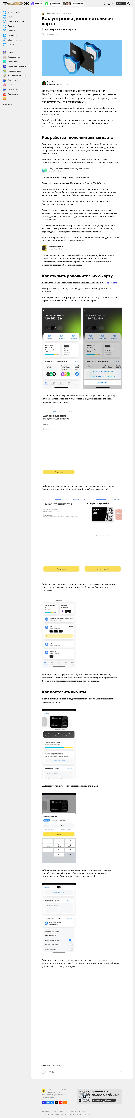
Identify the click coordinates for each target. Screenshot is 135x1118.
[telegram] (48, 1102)
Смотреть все (10, 104)
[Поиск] (105, 3)
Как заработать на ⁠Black (59, 247)
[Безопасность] (48, 14)
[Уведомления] (109, 3)
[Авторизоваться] (128, 3)
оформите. (112, 282)
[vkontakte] (52, 1102)
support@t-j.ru (55, 1092)
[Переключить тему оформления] (113, 3)
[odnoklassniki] (65, 1102)
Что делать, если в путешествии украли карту (69, 169)
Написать (120, 3)
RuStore (108, 1100)
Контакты (82, 1111)
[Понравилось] (50, 171)
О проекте (74, 1111)
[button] (113, 3)
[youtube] (60, 1102)
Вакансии (45, 1111)
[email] (44, 1102)
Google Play (98, 1100)
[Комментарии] (55, 171)
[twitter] (56, 1102)
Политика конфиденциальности (54, 1114)
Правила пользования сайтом (79, 1114)
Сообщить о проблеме (59, 1111)
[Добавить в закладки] (59, 171)
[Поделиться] (57, 34)
